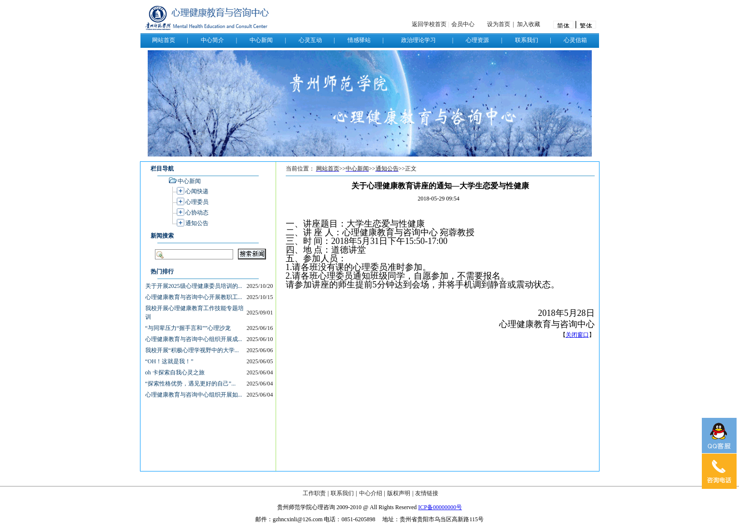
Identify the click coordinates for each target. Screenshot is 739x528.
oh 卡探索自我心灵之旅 (175, 372)
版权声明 (398, 493)
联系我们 (342, 493)
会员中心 (462, 24)
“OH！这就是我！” (169, 361)
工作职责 (314, 493)
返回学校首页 (429, 24)
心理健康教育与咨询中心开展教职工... (193, 297)
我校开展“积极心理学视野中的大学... (192, 350)
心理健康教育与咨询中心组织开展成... (193, 339)
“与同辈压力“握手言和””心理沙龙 (188, 328)
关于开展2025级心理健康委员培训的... (193, 286)
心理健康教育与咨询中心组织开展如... (193, 394)
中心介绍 (370, 493)
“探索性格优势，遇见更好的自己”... (190, 383)
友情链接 (426, 493)
